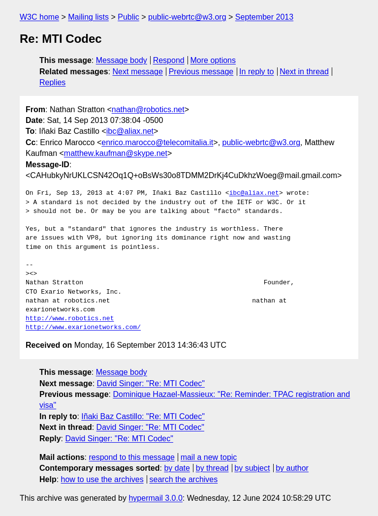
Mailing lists (88, 17)
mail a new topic (209, 457)
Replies (52, 82)
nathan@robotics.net (148, 109)
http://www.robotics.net (70, 318)
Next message (138, 71)
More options (213, 60)
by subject (252, 468)
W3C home (39, 17)
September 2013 (264, 17)
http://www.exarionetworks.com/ (83, 327)
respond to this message (131, 457)
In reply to (256, 71)
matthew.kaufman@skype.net (115, 153)
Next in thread (304, 71)
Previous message (201, 71)
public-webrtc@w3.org (187, 17)
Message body (121, 60)
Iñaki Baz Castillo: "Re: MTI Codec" (143, 416)
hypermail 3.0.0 (155, 498)
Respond (169, 60)
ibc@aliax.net (130, 131)
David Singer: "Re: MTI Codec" (151, 383)
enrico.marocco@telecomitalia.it (157, 142)
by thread (212, 468)
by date (176, 468)
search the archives (184, 479)
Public (128, 17)
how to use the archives (102, 479)
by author (292, 468)
